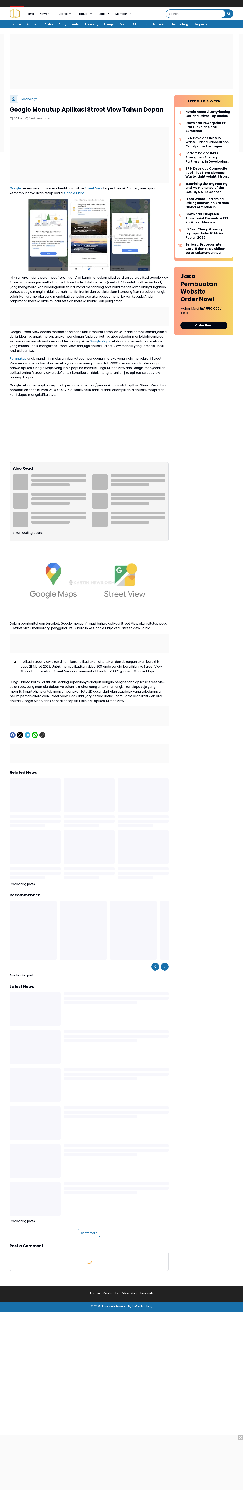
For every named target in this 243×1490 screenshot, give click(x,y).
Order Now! (204, 325)
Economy (91, 24)
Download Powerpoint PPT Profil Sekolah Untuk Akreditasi (206, 127)
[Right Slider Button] (165, 967)
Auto (75, 24)
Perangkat (18, 358)
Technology (179, 24)
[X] (20, 735)
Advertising (129, 1293)
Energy (109, 24)
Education (139, 24)
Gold (123, 24)
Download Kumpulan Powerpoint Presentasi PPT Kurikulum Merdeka (207, 218)
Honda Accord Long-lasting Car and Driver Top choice (207, 114)
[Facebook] (13, 735)
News (45, 14)
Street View (93, 188)
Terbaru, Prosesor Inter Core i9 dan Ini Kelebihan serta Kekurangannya (205, 249)
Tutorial (64, 14)
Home (30, 14)
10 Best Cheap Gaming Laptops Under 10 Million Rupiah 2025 (204, 233)
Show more (89, 1233)
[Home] (13, 99)
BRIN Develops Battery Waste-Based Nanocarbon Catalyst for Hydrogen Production (207, 142)
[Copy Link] (42, 735)
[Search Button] (229, 14)
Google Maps (74, 193)
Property (200, 24)
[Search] (195, 14)
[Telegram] (27, 735)
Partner (95, 1293)
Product (85, 14)
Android (32, 24)
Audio (48, 24)
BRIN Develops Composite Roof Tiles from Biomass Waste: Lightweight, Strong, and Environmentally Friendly (207, 173)
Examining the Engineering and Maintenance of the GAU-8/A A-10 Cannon (206, 188)
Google (15, 188)
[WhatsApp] (35, 735)
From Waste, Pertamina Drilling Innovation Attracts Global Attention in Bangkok (207, 203)
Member (123, 14)
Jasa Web (146, 1293)
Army (62, 24)
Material (159, 24)
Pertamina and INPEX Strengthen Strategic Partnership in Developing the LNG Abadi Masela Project (206, 157)
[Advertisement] (121, 61)
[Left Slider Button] (155, 967)
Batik (104, 14)
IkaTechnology (142, 1306)
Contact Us (111, 1293)
